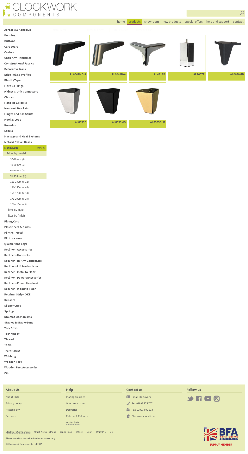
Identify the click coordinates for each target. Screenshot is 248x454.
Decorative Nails (15, 69)
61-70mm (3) (17, 170)
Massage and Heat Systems (22, 136)
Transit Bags (12, 350)
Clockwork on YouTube (208, 398)
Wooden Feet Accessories (21, 367)
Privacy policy (14, 403)
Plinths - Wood (13, 238)
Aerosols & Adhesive (17, 30)
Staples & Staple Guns (18, 322)
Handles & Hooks (15, 103)
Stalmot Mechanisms (18, 317)
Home (121, 21)
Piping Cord (12, 221)
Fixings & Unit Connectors (21, 91)
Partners (11, 416)
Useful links (72, 422)
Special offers (194, 21)
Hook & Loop (12, 120)
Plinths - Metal (13, 233)
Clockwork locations (143, 416)
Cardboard (11, 47)
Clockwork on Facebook (199, 398)
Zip (6, 373)
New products (172, 21)
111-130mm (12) (19, 182)
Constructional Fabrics (19, 63)
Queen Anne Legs (15, 244)
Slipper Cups (12, 306)
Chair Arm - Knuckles (17, 58)
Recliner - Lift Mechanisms (21, 266)
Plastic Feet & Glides (17, 227)
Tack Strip (10, 328)
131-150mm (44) (19, 187)
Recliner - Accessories (18, 249)
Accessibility (13, 410)
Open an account (76, 403)
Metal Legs (11, 148)
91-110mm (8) (18, 176)
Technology (12, 334)
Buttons (9, 41)
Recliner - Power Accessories (22, 277)
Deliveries (71, 410)
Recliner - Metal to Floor (19, 272)
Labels (8, 131)
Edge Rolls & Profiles (17, 75)
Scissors (9, 300)
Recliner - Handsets (17, 255)
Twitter (190, 398)
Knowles (10, 125)
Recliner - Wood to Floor (20, 289)
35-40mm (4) (17, 159)
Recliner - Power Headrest (21, 283)
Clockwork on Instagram (216, 398)
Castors (9, 52)
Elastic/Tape (12, 80)
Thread (9, 339)
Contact (238, 21)
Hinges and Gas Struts (18, 114)
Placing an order (75, 397)
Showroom (151, 21)
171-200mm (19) (19, 199)
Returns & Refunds (77, 416)
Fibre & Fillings (13, 86)
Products (134, 21)
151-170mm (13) (19, 193)
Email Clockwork (141, 397)
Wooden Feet (13, 362)
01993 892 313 (145, 410)
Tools (7, 345)
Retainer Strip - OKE (17, 294)
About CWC (12, 397)
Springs (9, 311)
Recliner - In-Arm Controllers (23, 261)
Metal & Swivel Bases (18, 142)
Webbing (10, 356)
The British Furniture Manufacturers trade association (220, 436)
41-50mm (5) (17, 165)
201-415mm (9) (18, 204)
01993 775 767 (144, 403)
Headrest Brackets (16, 108)
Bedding (9, 35)
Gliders (9, 97)
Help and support (217, 21)
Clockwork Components (18, 431)
